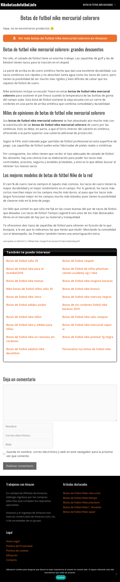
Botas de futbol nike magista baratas (87, 281)
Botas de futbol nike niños (23, 317)
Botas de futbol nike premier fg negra (87, 337)
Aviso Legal (13, 541)
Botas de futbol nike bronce (81, 289)
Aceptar (60, 577)
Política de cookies (17, 551)
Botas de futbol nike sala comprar (85, 317)
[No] (116, 573)
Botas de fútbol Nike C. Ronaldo (82, 507)
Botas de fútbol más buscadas (101, 4)
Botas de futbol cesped (78, 261)
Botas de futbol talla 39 (22, 261)
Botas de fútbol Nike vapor (79, 512)
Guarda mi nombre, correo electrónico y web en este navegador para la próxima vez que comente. (59, 454)
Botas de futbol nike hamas (24, 281)
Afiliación (11, 555)
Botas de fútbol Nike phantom (81, 503)
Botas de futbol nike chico (23, 297)
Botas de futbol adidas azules (26, 305)
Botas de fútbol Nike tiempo (80, 498)
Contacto (11, 560)
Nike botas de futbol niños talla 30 (29, 289)
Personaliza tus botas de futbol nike (86, 349)
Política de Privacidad (19, 546)
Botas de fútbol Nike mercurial (81, 493)
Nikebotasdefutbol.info (18, 4)
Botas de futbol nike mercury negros (86, 297)
